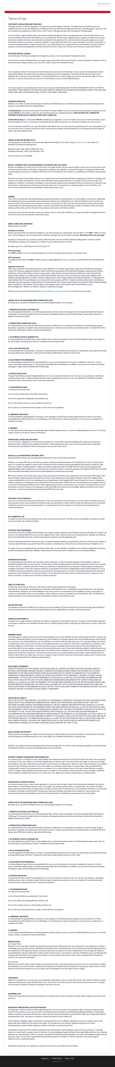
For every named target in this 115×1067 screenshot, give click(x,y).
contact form (80, 144)
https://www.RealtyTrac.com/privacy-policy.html (55, 293)
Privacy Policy (57, 1060)
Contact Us (45, 1060)
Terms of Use (69, 1060)
